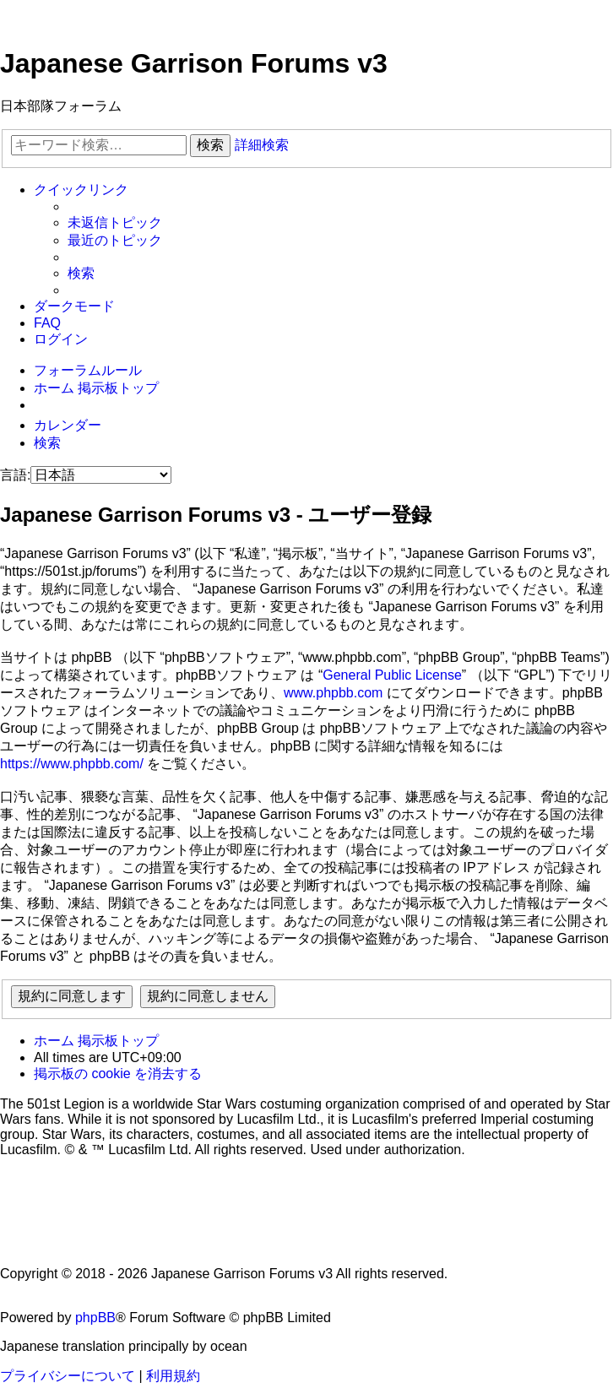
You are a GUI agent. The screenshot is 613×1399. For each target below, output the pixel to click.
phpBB (95, 1317)
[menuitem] (115, 223)
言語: (15, 475)
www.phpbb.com (333, 693)
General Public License (392, 675)
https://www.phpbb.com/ (72, 763)
